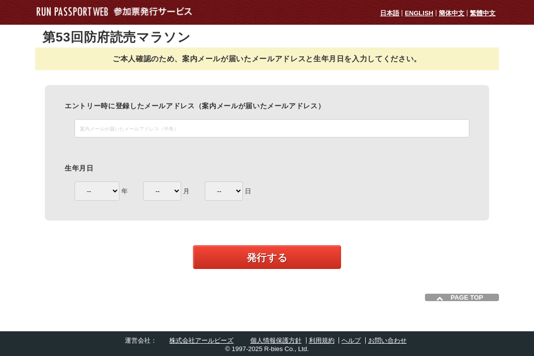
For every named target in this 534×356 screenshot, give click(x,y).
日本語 (389, 13)
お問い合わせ (387, 340)
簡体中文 (451, 13)
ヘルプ (351, 340)
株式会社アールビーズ (201, 340)
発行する (267, 257)
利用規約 (322, 340)
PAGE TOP (467, 297)
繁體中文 (483, 13)
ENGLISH (419, 13)
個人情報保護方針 (276, 340)
